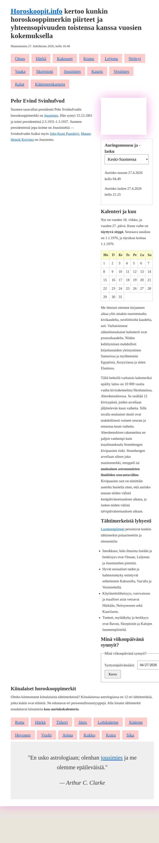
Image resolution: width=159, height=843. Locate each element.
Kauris (97, 71)
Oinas (20, 58)
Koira (111, 734)
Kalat (19, 84)
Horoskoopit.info (37, 11)
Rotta (19, 722)
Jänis (82, 722)
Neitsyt (135, 58)
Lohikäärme (108, 722)
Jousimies (72, 71)
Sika (130, 734)
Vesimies (121, 71)
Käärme (136, 722)
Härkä (41, 58)
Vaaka (20, 71)
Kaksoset (65, 58)
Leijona (111, 58)
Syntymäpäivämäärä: (120, 665)
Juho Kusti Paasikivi (64, 134)
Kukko (89, 734)
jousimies (112, 758)
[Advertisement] (124, 116)
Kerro (113, 674)
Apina (67, 734)
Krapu (88, 58)
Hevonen (23, 734)
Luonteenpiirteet (113, 529)
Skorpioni (44, 71)
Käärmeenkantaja (50, 84)
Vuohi (46, 734)
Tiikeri (62, 722)
